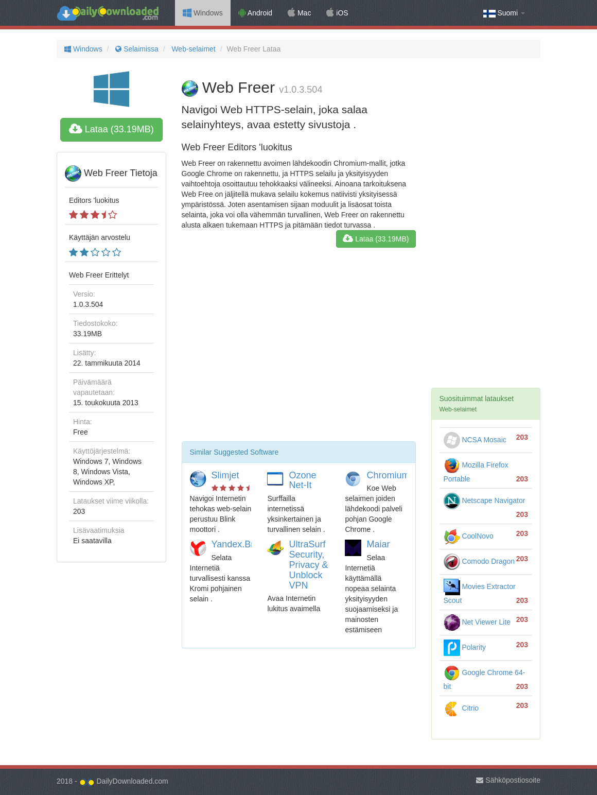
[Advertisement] (299, 348)
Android (255, 13)
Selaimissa (135, 49)
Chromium (387, 475)
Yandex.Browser (245, 544)
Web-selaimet (193, 49)
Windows (203, 13)
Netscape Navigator (484, 500)
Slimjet (225, 475)
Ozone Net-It (302, 480)
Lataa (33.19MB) (111, 129)
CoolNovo (469, 536)
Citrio (461, 708)
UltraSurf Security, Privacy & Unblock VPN (308, 564)
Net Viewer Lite (477, 622)
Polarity (465, 647)
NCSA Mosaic (475, 440)
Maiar (378, 544)
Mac (299, 13)
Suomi (504, 13)
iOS (337, 13)
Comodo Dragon (479, 561)
